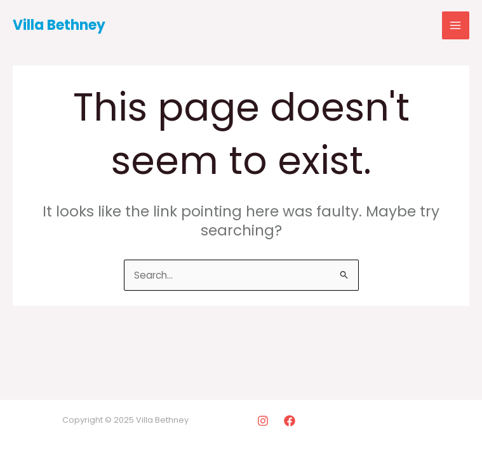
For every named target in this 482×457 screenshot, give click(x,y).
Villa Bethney (59, 25)
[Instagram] (263, 421)
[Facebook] (289, 421)
